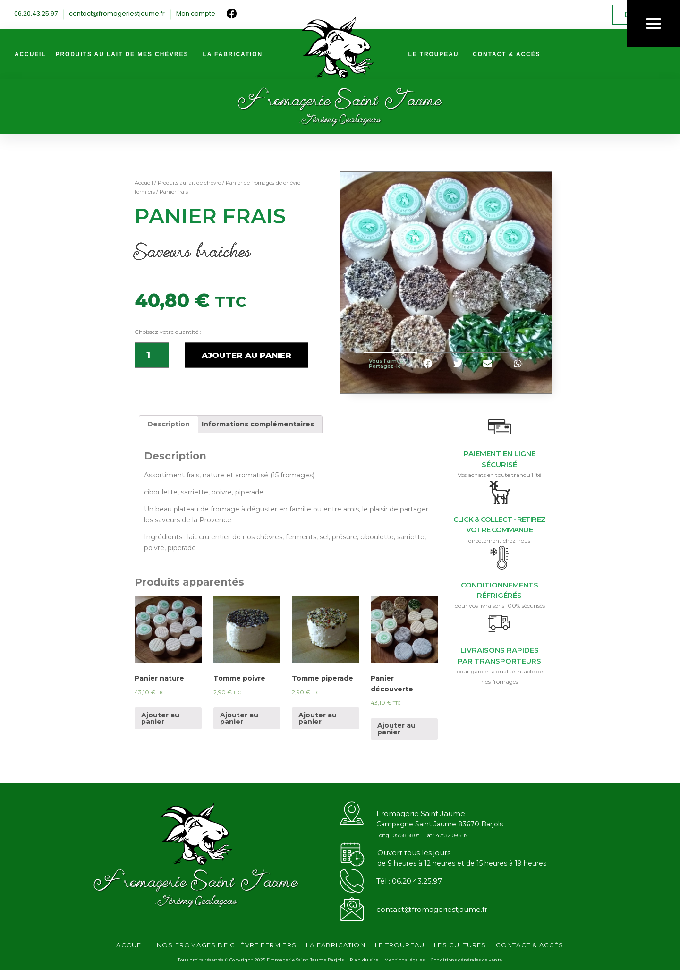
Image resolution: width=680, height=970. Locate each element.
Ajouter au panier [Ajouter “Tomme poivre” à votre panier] (239, 718)
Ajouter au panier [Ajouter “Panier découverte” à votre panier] (396, 728)
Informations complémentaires (258, 424)
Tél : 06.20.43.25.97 (409, 880)
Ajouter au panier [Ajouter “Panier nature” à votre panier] (160, 718)
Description (168, 424)
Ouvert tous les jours (413, 852)
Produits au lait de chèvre (189, 182)
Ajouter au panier (246, 355)
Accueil (144, 182)
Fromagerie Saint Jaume (420, 813)
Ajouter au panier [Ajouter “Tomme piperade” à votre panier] (317, 718)
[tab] (168, 424)
